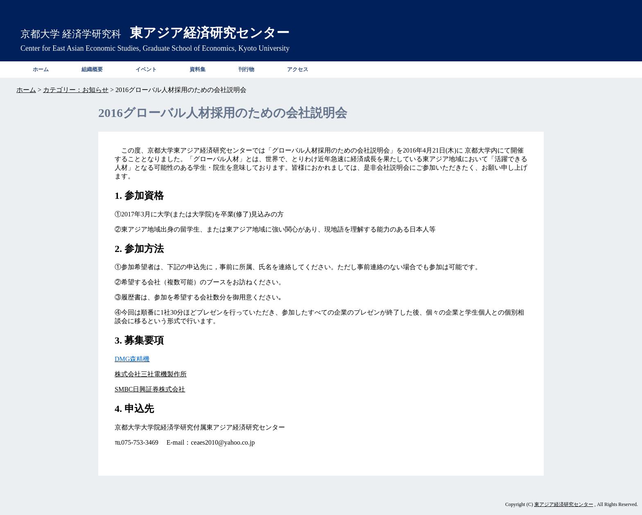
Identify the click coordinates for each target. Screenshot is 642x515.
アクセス (297, 69)
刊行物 (246, 69)
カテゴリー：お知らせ (76, 89)
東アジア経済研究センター (563, 504)
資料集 (198, 69)
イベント (146, 69)
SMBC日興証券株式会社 (150, 389)
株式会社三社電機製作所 (151, 374)
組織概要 (92, 69)
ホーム (41, 69)
